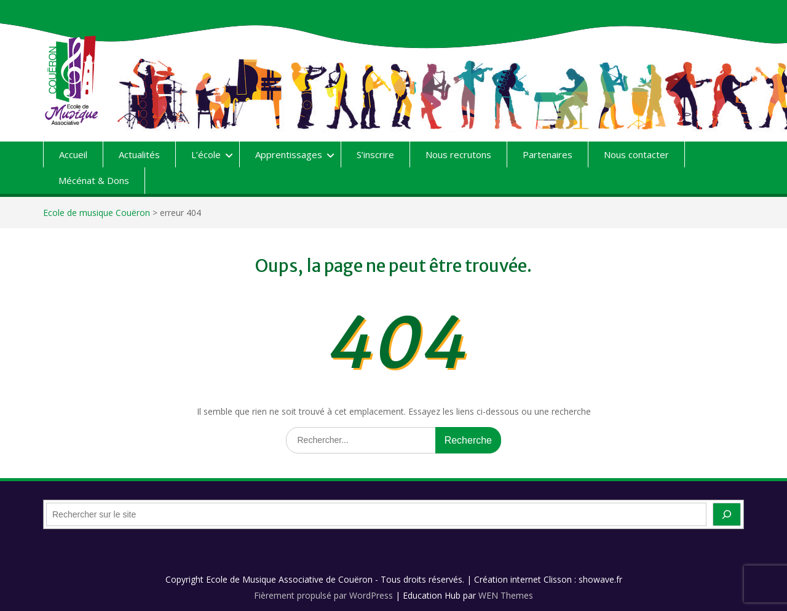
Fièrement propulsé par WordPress (323, 595)
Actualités (139, 154)
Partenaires (547, 154)
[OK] (727, 514)
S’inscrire (375, 154)
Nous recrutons (458, 154)
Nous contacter (636, 154)
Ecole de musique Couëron (96, 212)
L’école (206, 154)
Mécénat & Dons (93, 180)
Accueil (73, 154)
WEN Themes (505, 595)
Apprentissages (288, 154)
